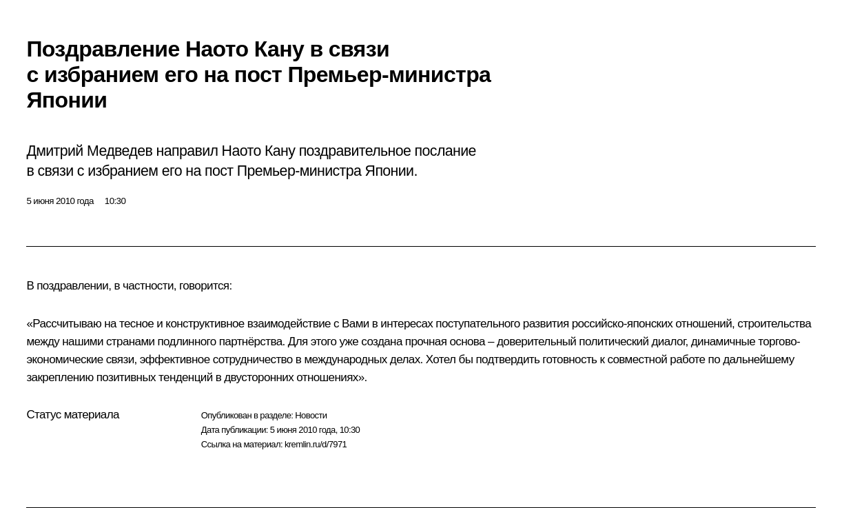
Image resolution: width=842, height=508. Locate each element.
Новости (311, 415)
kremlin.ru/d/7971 (316, 444)
